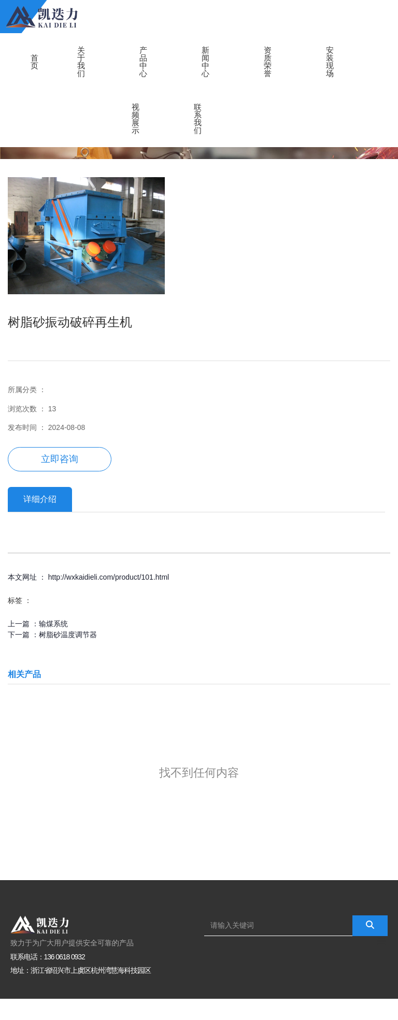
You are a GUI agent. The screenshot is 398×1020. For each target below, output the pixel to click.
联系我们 (198, 119)
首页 (34, 61)
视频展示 (135, 119)
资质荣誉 (268, 62)
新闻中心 (205, 62)
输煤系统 (53, 624)
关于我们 (81, 62)
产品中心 (143, 62)
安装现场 (330, 62)
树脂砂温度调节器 (68, 634)
